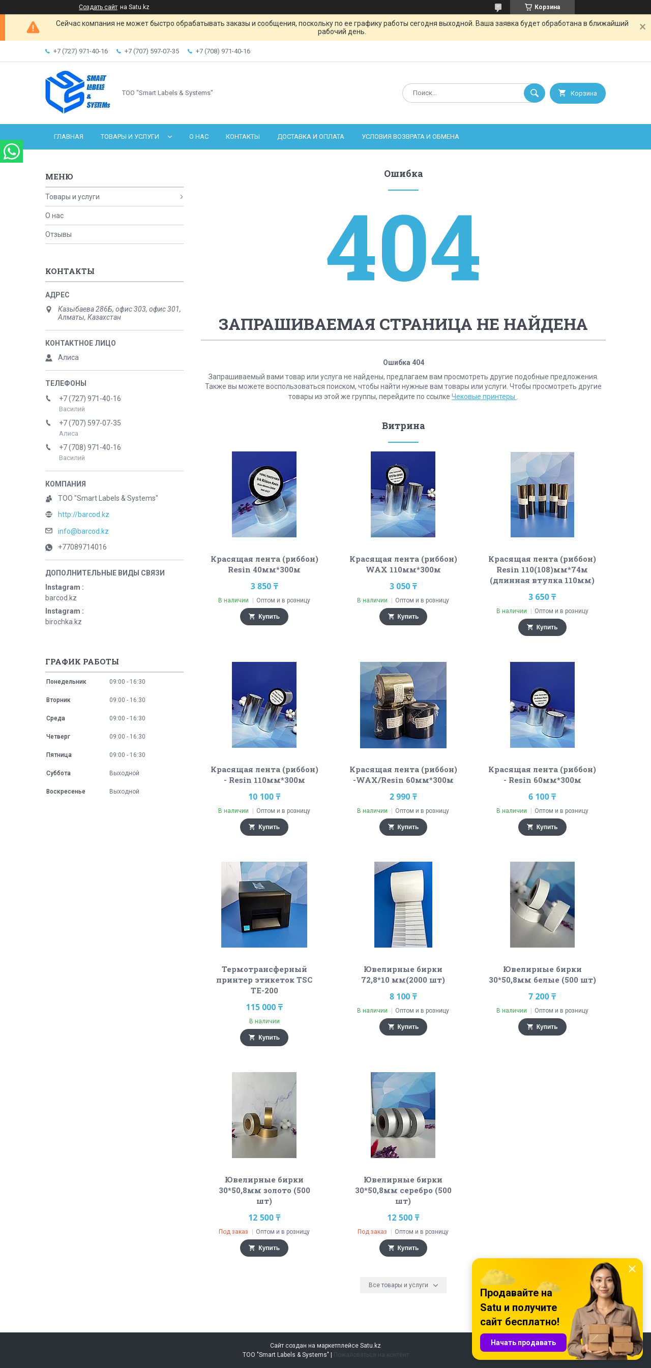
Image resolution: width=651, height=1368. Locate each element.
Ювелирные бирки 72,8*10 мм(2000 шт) (403, 974)
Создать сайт (98, 7)
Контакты (243, 136)
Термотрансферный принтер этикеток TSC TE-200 (264, 979)
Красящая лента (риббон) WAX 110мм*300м (403, 564)
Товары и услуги (130, 136)
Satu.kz (370, 1345)
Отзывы (58, 234)
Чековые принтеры (484, 396)
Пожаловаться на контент (371, 1354)
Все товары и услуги (398, 1285)
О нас (199, 136)
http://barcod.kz (83, 514)
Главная (68, 136)
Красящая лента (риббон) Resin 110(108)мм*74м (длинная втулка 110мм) (542, 569)
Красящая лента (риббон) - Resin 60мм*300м (542, 774)
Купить (269, 616)
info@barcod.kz (83, 531)
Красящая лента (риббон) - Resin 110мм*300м (264, 774)
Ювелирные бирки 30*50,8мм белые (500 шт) (542, 974)
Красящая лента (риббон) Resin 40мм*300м (264, 564)
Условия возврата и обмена (410, 136)
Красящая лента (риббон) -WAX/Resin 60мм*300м (403, 774)
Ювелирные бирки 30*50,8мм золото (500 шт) (264, 1190)
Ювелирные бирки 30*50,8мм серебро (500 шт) (403, 1190)
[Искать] (534, 93)
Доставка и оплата (310, 136)
